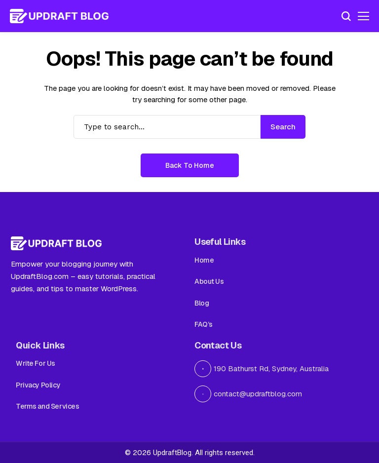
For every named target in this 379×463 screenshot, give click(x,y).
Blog (201, 303)
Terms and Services (47, 406)
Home (204, 260)
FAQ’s (203, 324)
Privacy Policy (38, 385)
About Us (209, 281)
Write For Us (35, 363)
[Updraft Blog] (59, 16)
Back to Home (189, 165)
